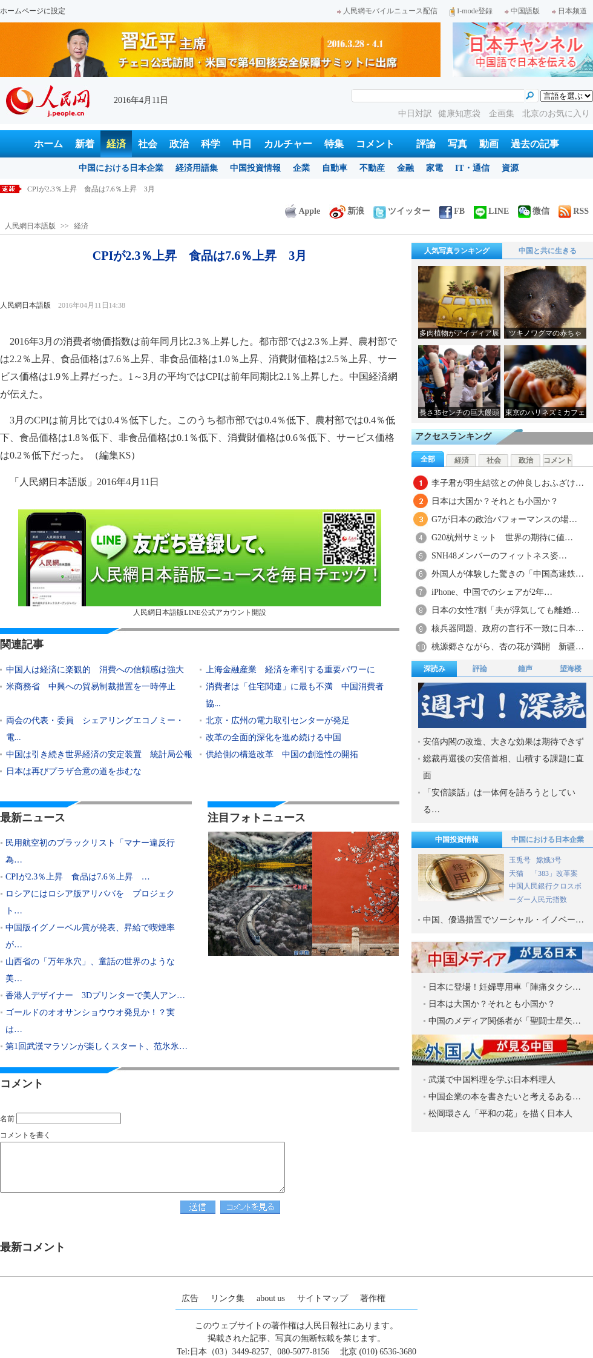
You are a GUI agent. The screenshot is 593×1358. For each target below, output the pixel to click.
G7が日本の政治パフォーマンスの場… (504, 519)
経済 (116, 144)
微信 (533, 211)
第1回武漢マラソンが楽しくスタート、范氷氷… (96, 1046)
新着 (84, 144)
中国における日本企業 (121, 168)
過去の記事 (535, 144)
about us (271, 1298)
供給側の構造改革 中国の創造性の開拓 (282, 754)
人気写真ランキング (457, 251)
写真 (457, 144)
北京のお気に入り (556, 113)
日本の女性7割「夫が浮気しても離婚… (505, 610)
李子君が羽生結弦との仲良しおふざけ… (507, 483)
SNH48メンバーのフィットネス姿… (499, 555)
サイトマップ (322, 1298)
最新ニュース (32, 818)
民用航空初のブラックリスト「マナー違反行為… (90, 851)
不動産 (372, 168)
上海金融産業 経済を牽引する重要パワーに (290, 669)
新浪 (346, 211)
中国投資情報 (255, 168)
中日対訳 (415, 113)
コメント (375, 144)
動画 (489, 144)
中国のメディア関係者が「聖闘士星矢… (504, 1020)
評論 (426, 144)
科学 (210, 144)
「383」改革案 (554, 873)
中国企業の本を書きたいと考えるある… (504, 1096)
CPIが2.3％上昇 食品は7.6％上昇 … (77, 876)
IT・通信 (472, 168)
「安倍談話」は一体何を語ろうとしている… (499, 801)
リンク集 (227, 1298)
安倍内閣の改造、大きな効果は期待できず (503, 741)
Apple (302, 211)
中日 (242, 144)
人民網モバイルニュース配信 (387, 11)
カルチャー (288, 144)
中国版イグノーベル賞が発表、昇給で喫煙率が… (90, 936)
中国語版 (522, 11)
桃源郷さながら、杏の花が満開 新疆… (507, 646)
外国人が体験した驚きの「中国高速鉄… (507, 573)
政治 (179, 144)
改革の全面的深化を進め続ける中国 (273, 737)
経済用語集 (196, 168)
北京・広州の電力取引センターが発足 (278, 720)
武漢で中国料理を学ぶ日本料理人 (491, 1079)
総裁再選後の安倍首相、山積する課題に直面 (503, 767)
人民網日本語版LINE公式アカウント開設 (199, 563)
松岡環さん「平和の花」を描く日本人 (500, 1113)
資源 (510, 168)
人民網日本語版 (30, 226)
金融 (405, 168)
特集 (334, 144)
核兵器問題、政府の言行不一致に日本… (507, 628)
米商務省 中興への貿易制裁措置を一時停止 (90, 686)
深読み (434, 668)
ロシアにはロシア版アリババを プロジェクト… (90, 902)
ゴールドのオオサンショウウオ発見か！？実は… (90, 1021)
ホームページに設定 (32, 11)
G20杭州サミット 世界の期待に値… (502, 537)
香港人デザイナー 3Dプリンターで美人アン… (95, 995)
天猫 (517, 873)
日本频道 (569, 11)
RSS (574, 211)
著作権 (372, 1298)
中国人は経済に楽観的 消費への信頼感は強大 (95, 669)
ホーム (48, 144)
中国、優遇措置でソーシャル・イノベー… (503, 919)
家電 (434, 168)
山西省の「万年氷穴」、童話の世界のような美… (90, 970)
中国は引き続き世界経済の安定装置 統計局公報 (99, 754)
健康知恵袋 (460, 113)
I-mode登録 (471, 11)
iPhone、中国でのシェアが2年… (491, 592)
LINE (491, 211)
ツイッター (401, 211)
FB (452, 211)
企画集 (503, 113)
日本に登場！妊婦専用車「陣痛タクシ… (504, 987)
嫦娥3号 (549, 860)
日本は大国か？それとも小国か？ (495, 501)
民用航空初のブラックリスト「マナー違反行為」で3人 (116, 189)
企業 (301, 168)
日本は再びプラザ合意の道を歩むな (74, 771)
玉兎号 (520, 860)
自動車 (334, 168)
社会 (147, 144)
